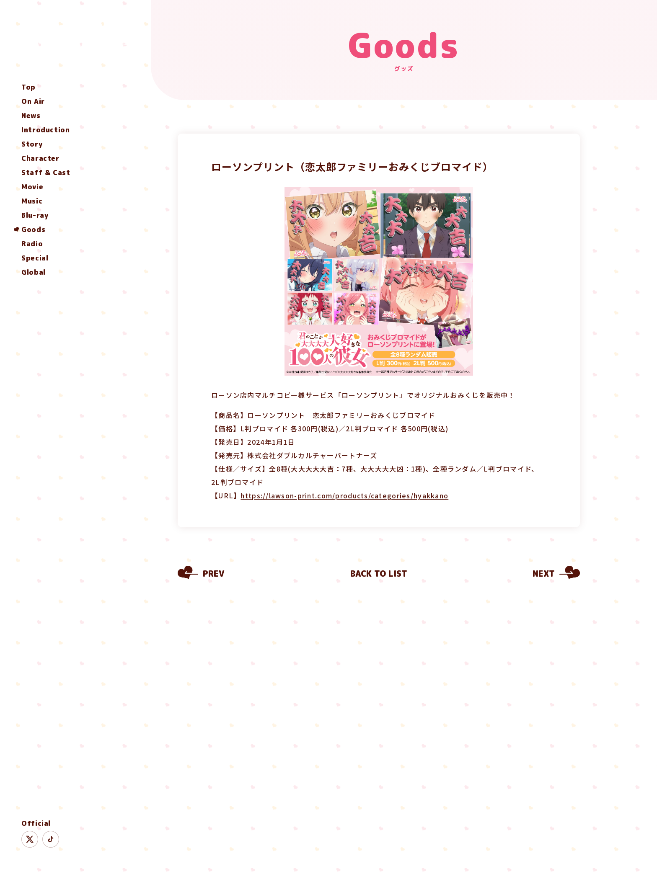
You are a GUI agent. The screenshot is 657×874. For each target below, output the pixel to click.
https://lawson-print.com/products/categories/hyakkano (344, 495)
